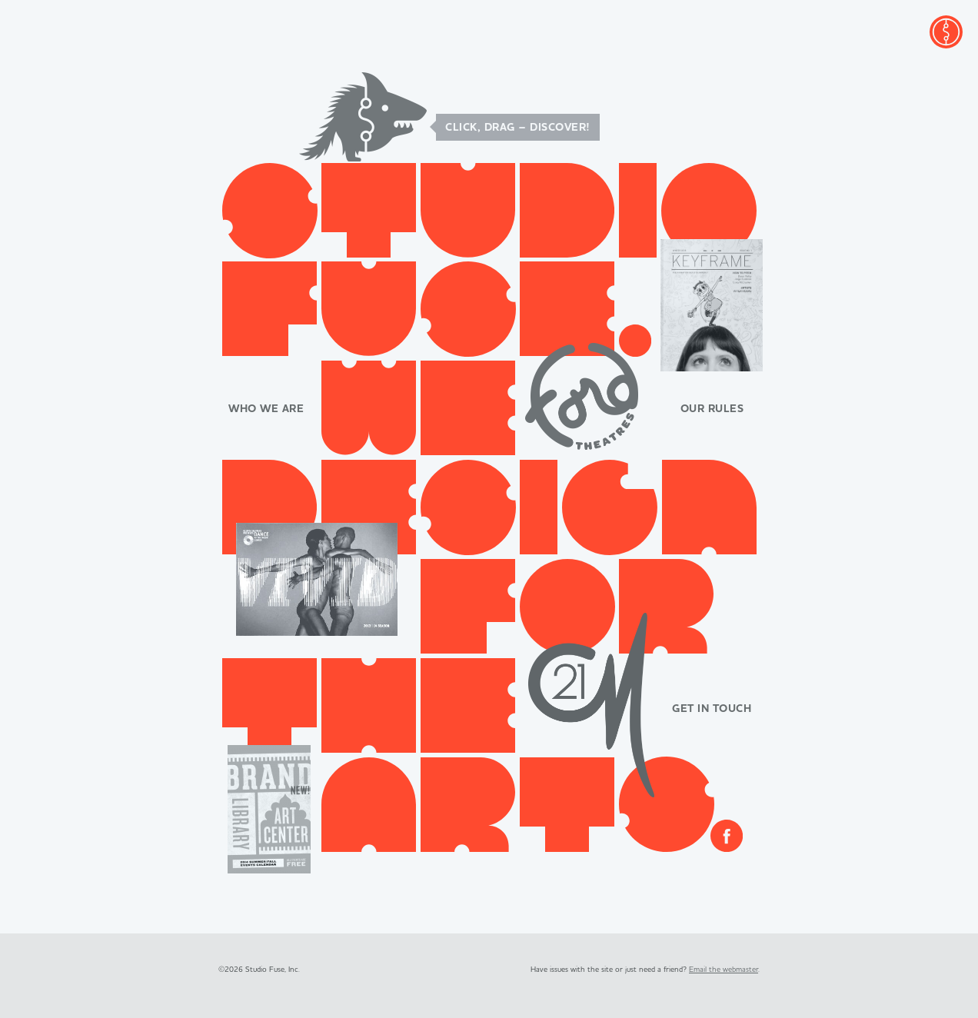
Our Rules (712, 409)
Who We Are (266, 409)
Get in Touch (711, 709)
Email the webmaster (723, 969)
